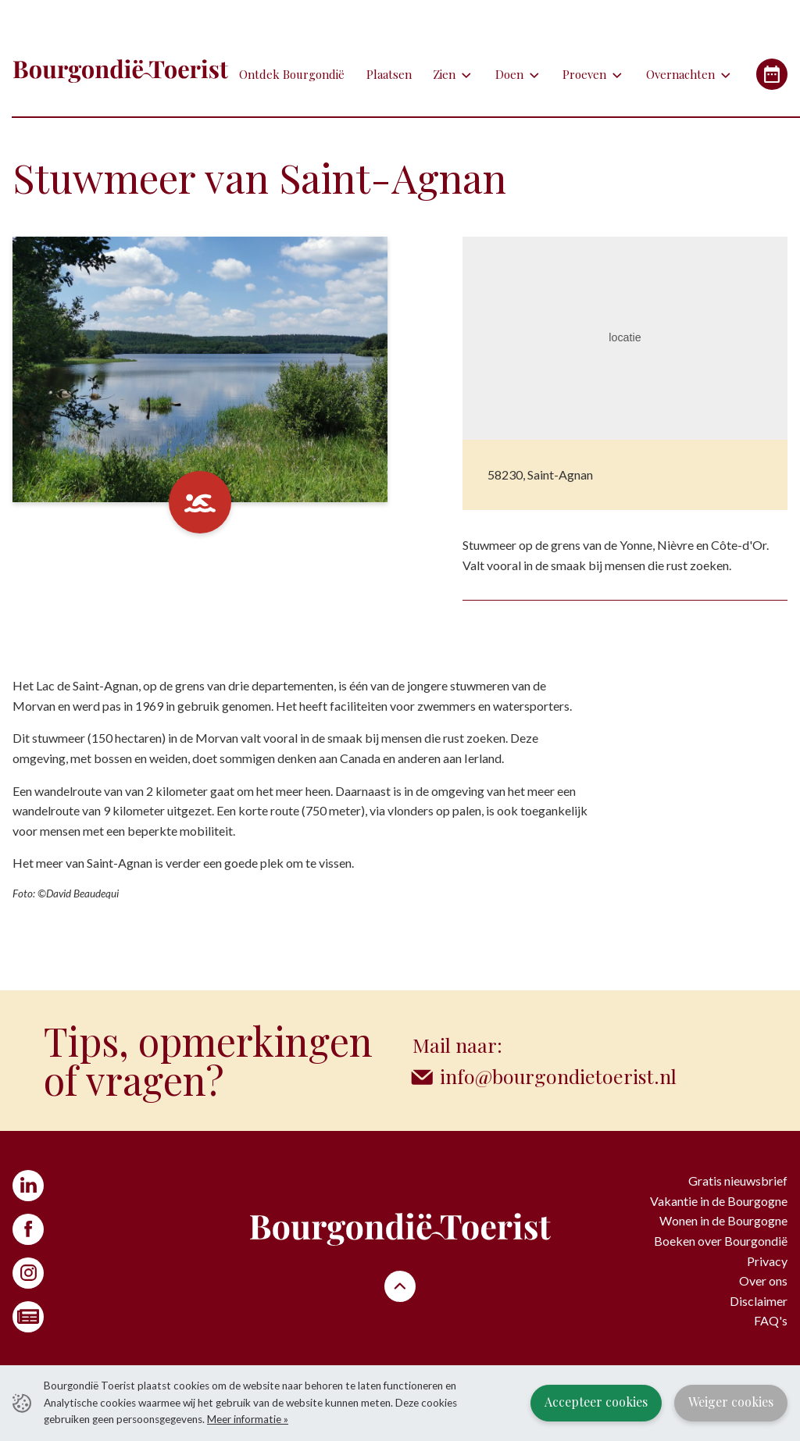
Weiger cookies (730, 1401)
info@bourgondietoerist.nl (558, 1076)
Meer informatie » (247, 1419)
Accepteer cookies (596, 1401)
